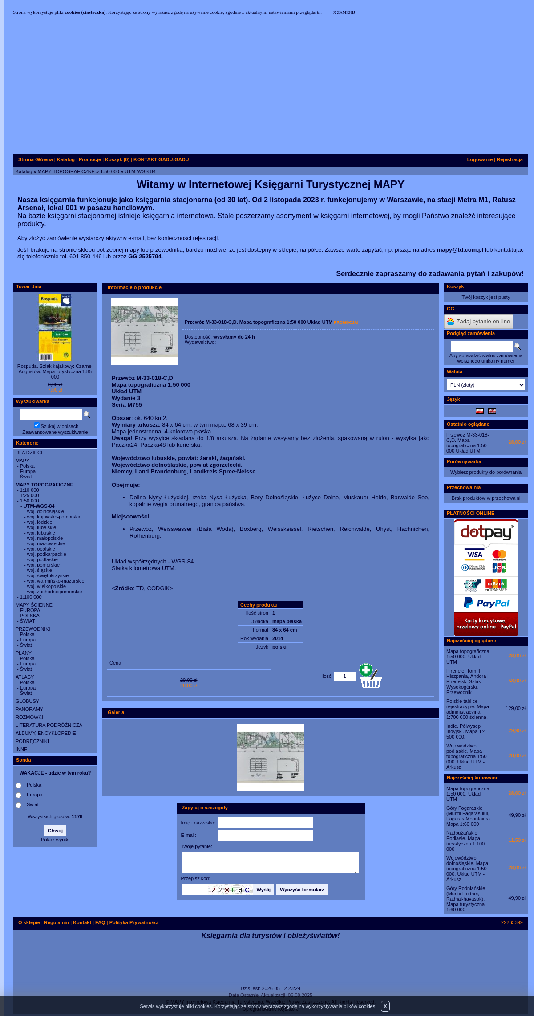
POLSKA (30, 615)
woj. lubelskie (41, 527)
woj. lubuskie (41, 532)
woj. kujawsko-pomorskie (54, 516)
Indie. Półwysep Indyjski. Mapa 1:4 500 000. (466, 731)
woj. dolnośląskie (45, 511)
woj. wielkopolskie (46, 586)
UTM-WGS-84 (140, 171)
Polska (27, 466)
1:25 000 (29, 495)
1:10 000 (29, 490)
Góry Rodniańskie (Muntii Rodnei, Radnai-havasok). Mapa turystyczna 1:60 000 (465, 898)
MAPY (22, 460)
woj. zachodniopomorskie (54, 591)
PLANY (24, 653)
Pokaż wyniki (55, 839)
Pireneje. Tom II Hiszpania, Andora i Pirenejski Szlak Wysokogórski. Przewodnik (467, 681)
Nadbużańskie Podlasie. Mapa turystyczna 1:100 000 (465, 841)
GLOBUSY (27, 701)
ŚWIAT (27, 621)
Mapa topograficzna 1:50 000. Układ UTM (468, 657)
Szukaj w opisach (60, 426)
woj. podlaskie (42, 559)
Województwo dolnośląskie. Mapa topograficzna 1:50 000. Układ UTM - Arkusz (467, 868)
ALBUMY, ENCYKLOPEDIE (46, 733)
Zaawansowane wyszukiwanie (55, 432)
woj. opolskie (41, 548)
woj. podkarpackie (46, 554)
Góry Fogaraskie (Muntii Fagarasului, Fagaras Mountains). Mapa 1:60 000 (468, 816)
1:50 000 (109, 171)
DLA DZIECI (29, 452)
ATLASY (25, 677)
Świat (26, 476)
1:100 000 (31, 597)
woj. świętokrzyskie (48, 575)
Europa (28, 471)
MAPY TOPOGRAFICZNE (66, 171)
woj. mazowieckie (46, 543)
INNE (21, 749)
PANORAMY (29, 709)
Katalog (24, 171)
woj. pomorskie (43, 564)
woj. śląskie (39, 570)
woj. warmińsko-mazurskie (56, 580)
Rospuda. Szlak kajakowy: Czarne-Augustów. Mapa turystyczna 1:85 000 (55, 371)
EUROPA (30, 610)
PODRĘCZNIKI (32, 741)
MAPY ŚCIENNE (34, 605)
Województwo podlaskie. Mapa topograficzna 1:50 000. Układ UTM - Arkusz (466, 756)
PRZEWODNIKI (33, 629)
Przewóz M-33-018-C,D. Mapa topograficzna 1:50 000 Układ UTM (467, 442)
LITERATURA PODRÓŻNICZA (49, 725)
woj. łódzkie (40, 522)
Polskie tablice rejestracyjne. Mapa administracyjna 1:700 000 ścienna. (467, 709)
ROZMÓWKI (29, 717)
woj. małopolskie (45, 538)
